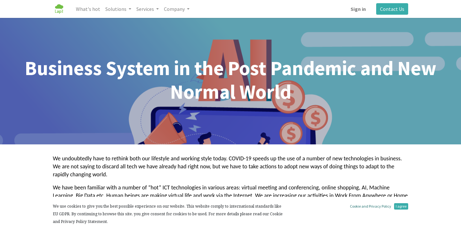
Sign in (358, 9)
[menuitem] (88, 9)
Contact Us (392, 9)
